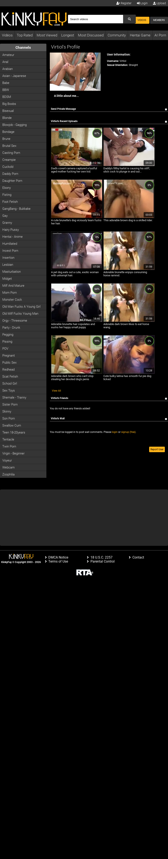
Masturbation (11, 272)
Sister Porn (10, 404)
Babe (5, 83)
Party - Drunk (11, 327)
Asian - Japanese (14, 76)
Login (142, 3)
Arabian (7, 69)
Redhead (8, 369)
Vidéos (7, 35)
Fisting (6, 195)
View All (56, 390)
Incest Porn (10, 251)
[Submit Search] (129, 19)
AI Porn (160, 35)
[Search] (95, 19)
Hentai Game (140, 35)
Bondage (8, 132)
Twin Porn (9, 446)
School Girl (9, 383)
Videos (141, 20)
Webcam (8, 467)
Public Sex (9, 362)
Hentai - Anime (12, 237)
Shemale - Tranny (14, 397)
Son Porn (8, 418)
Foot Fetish (10, 202)
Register (124, 3)
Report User (157, 449)
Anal (5, 62)
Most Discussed (91, 35)
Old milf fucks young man (20, 314)
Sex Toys (8, 390)
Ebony (6, 188)
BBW (5, 90)
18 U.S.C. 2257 (101, 557)
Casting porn (11, 153)
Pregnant (8, 355)
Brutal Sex (9, 146)
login (115, 432)
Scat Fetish (10, 376)
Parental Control (102, 561)
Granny (7, 223)
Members (159, 20)
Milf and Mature (13, 286)
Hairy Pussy (10, 230)
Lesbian (7, 265)
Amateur (8, 55)
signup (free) (128, 432)
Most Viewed (47, 35)
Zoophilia (8, 474)
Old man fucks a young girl (21, 307)
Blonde (7, 118)
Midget (7, 279)
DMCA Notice (58, 557)
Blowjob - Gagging (14, 125)
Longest (67, 35)
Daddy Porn (10, 174)
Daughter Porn (12, 181)
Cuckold (7, 167)
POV (5, 348)
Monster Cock (12, 300)
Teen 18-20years (13, 432)
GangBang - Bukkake (16, 209)
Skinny (6, 411)
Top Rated (25, 35)
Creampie (9, 160)
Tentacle (8, 439)
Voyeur (7, 460)
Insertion (8, 258)
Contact (138, 557)
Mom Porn (9, 293)
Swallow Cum (11, 425)
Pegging (7, 334)
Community (117, 35)
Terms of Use (58, 561)
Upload (159, 3)
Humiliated (9, 244)
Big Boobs (9, 104)
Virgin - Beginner (13, 453)
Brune (6, 139)
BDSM (6, 97)
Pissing (7, 341)
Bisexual (8, 111)
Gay (5, 216)
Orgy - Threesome (14, 320)
